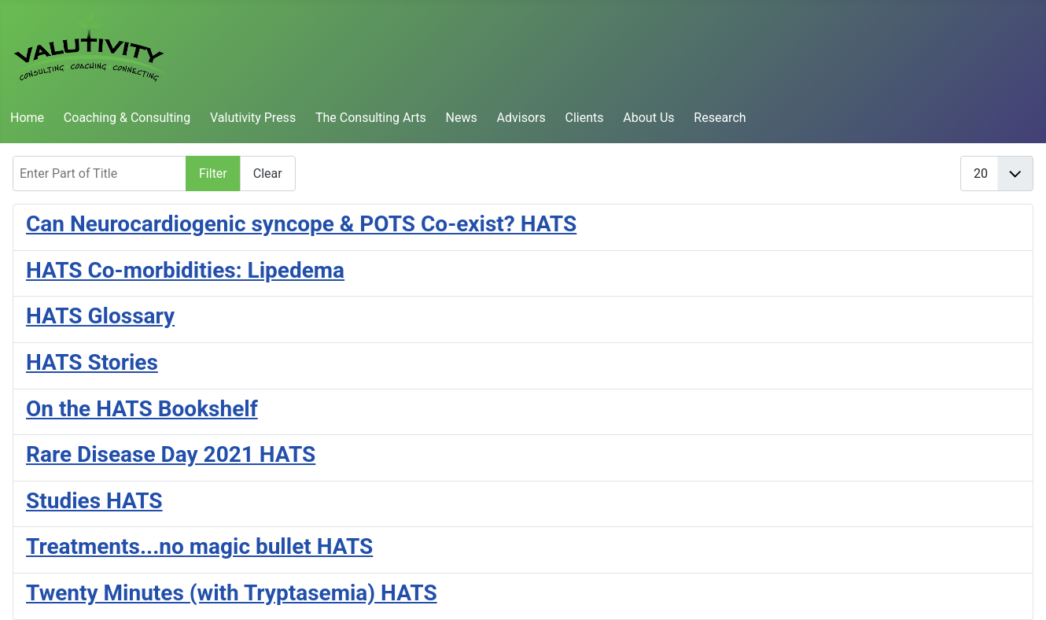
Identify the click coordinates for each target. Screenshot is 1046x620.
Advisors (521, 117)
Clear (267, 173)
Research (720, 117)
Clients (584, 117)
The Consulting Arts (370, 117)
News (461, 117)
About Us (648, 117)
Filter (213, 173)
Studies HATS (94, 501)
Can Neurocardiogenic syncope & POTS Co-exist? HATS (301, 224)
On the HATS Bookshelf (142, 409)
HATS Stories (92, 362)
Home (27, 117)
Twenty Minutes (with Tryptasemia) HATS (231, 593)
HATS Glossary (100, 316)
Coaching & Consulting (127, 117)
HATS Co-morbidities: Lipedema (185, 270)
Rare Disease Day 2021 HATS (170, 454)
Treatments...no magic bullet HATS (199, 546)
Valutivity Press (253, 117)
